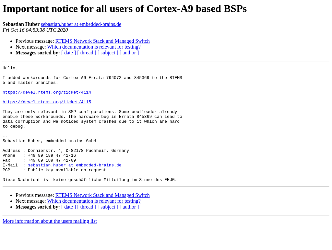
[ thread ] (86, 52)
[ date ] (68, 52)
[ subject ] (108, 52)
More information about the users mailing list (50, 244)
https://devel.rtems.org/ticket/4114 (47, 98)
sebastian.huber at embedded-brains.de (81, 24)
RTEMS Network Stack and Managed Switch (102, 41)
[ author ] (129, 52)
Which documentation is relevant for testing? (93, 47)
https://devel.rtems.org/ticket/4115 (47, 109)
